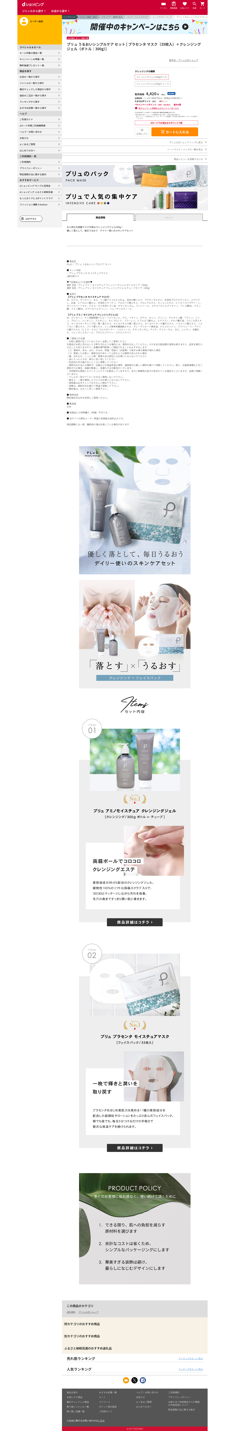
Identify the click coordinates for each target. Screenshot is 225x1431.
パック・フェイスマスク (137, 17)
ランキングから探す (30, 101)
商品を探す (72, 1392)
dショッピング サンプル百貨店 (35, 185)
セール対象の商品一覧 (31, 52)
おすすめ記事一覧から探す (33, 107)
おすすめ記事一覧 (108, 1392)
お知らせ (24, 138)
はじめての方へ (27, 150)
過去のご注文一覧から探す (33, 95)
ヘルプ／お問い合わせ (31, 131)
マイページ (104, 1401)
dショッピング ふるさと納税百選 (36, 192)
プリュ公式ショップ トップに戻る (186, 142)
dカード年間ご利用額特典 (32, 125)
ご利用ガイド (26, 119)
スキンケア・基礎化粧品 (112, 17)
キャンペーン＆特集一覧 (32, 59)
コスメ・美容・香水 (88, 17)
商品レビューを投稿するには (188, 159)
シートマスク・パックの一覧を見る (185, 149)
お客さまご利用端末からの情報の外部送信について (183, 1403)
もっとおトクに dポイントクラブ (36, 198)
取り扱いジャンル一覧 (78, 1406)
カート (102, 1397)
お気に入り (142, 133)
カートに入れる (175, 131)
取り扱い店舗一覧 (76, 1411)
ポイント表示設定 (108, 1406)
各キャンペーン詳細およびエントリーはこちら (159, 108)
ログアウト (31, 218)
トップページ (69, 17)
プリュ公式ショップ (88, 1312)
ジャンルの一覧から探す (32, 83)
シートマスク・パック (162, 17)
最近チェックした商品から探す (35, 89)
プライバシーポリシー (31, 168)
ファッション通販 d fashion (33, 204)
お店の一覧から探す (30, 76)
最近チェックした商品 (78, 1401)
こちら (101, 1420)
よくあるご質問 (27, 144)
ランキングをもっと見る (190, 1358)
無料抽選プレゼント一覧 (32, 65)
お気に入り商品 (74, 1397)
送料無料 (71, 1312)
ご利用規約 (25, 161)
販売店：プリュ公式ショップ (183, 60)
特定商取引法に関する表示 (33, 174)
